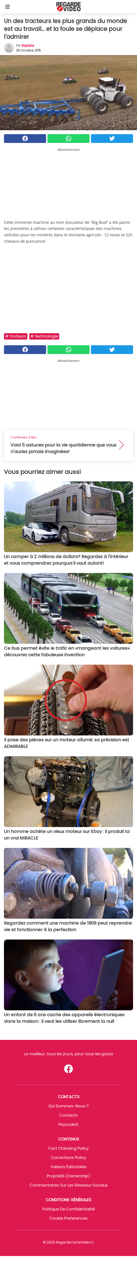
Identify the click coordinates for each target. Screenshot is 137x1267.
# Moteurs (15, 336)
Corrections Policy (68, 1157)
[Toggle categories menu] (7, 6)
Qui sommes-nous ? (68, 1106)
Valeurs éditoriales (68, 1166)
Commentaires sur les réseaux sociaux (68, 1185)
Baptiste (28, 45)
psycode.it (68, 1124)
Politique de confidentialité (68, 1209)
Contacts (68, 1115)
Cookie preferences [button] (68, 1218)
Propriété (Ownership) (68, 1176)
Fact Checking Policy (69, 1148)
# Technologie (44, 336)
